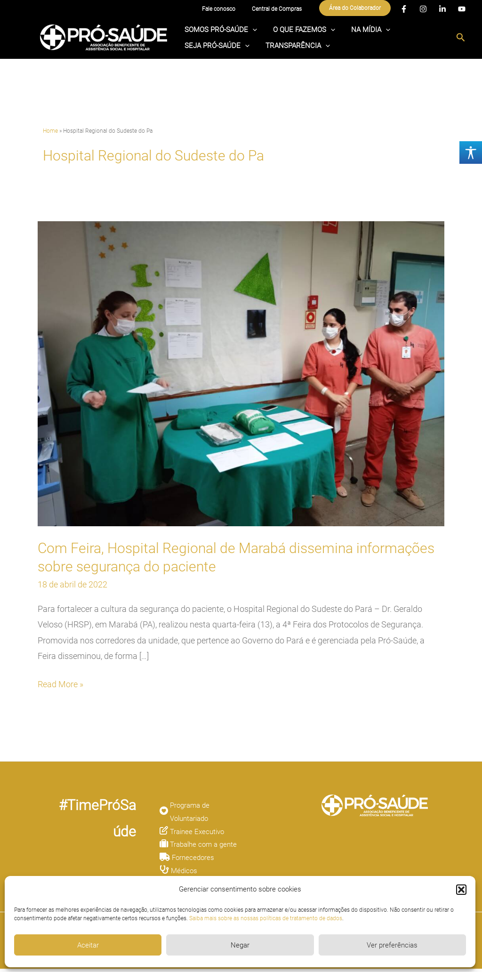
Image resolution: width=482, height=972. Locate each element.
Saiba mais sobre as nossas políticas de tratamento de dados (265, 918)
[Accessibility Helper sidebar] (470, 152)
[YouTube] (462, 10)
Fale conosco (229, 9)
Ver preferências (392, 945)
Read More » (60, 686)
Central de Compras (280, 9)
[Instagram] (423, 10)
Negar (240, 945)
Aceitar (88, 945)
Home (50, 133)
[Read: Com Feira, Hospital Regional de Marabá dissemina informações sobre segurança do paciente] (241, 376)
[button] (461, 889)
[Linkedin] (442, 10)
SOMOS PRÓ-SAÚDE (216, 29)
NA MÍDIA (349, 29)
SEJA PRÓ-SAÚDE (409, 29)
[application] (248, 29)
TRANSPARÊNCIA (212, 51)
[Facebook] (404, 10)
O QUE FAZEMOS (291, 29)
